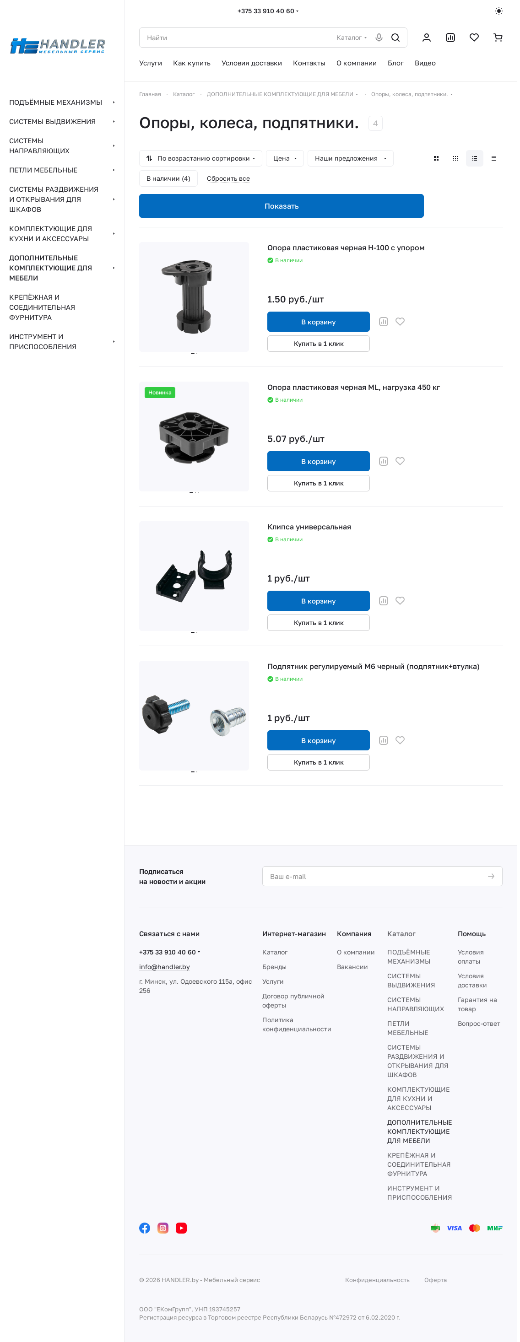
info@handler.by (164, 966)
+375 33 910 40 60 (266, 11)
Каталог (274, 952)
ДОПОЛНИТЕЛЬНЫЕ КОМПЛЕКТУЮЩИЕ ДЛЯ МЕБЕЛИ (419, 1131)
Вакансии (352, 966)
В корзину (318, 322)
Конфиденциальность (377, 1279)
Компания (354, 933)
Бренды (274, 966)
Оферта (435, 1279)
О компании (356, 952)
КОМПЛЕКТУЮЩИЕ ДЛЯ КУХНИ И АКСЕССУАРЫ (418, 1098)
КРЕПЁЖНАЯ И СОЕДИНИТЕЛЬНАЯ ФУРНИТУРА (419, 1164)
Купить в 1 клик (319, 343)
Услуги (273, 981)
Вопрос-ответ (479, 1023)
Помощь (472, 933)
